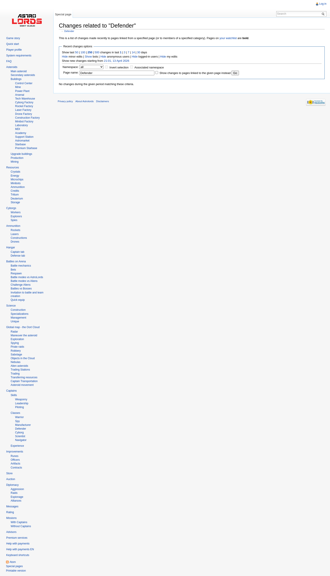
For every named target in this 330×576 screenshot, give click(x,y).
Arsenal (19, 94)
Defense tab (18, 255)
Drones (15, 241)
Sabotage (16, 354)
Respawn (16, 273)
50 (76, 52)
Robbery (16, 350)
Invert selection (119, 67)
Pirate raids (17, 346)
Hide (65, 56)
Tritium (15, 194)
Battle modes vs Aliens (24, 281)
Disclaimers (102, 101)
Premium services (16, 537)
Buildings (16, 79)
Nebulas (15, 362)
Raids (14, 492)
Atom (13, 562)
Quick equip (18, 299)
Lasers (15, 234)
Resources (12, 167)
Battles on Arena (16, 261)
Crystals (15, 171)
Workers (15, 212)
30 (138, 52)
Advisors (11, 532)
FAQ (9, 61)
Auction (10, 479)
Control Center (23, 83)
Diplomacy (12, 484)
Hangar (10, 247)
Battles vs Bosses (21, 288)
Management (18, 317)
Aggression (17, 489)
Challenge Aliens (20, 284)
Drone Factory (23, 114)
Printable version (16, 570)
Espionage (17, 496)
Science (11, 305)
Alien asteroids (19, 365)
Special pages (14, 566)
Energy (15, 175)
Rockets (15, 230)
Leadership (21, 403)
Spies (14, 220)
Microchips (17, 179)
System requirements (18, 55)
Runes (14, 456)
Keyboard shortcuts (17, 555)
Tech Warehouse (25, 98)
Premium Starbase (26, 148)
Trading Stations (20, 369)
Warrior (19, 417)
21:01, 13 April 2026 (116, 60)
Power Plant (22, 91)
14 (133, 52)
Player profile (14, 49)
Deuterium (17, 198)
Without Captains (21, 526)
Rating (10, 512)
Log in (322, 3)
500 (97, 52)
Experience (17, 445)
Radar (14, 331)
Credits (15, 190)
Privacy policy (65, 101)
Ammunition (18, 187)
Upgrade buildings (21, 153)
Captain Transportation (24, 381)
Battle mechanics (21, 265)
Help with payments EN (20, 549)
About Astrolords (85, 101)
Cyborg (19, 432)
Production (17, 157)
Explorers (16, 216)
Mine (18, 87)
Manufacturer (23, 425)
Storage (15, 202)
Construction (18, 309)
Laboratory (21, 125)
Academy (20, 133)
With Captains (19, 522)
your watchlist (228, 38)
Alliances (16, 500)
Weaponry (21, 399)
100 (83, 52)
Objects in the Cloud (23, 358)
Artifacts (15, 463)
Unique (15, 321)
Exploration (17, 339)
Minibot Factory (24, 121)
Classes (15, 413)
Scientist (20, 436)
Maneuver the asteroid (24, 335)
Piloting (19, 407)
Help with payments (18, 543)
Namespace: (71, 67)
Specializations (19, 313)
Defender (69, 31)
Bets (13, 269)
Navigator (20, 440)
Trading (15, 373)
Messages (12, 506)
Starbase (20, 144)
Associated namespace (149, 67)
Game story (13, 38)
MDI (17, 129)
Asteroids (11, 67)
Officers (15, 459)
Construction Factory (27, 117)
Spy (17, 421)
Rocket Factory (24, 106)
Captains (11, 390)
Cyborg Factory (24, 102)
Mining (14, 161)
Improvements (14, 451)
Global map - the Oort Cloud (23, 327)
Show (88, 56)
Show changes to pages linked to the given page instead (195, 73)
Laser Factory (23, 110)
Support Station (24, 136)
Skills (14, 395)
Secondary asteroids (23, 75)
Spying (15, 343)
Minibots (16, 183)
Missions (11, 518)
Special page (63, 14)
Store (9, 473)
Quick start (12, 44)
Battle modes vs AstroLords (27, 277)
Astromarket (22, 140)
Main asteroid (19, 71)
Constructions (19, 237)
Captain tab (17, 251)
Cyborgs (11, 208)
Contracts (16, 467)
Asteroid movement (22, 385)
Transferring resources (24, 377)
